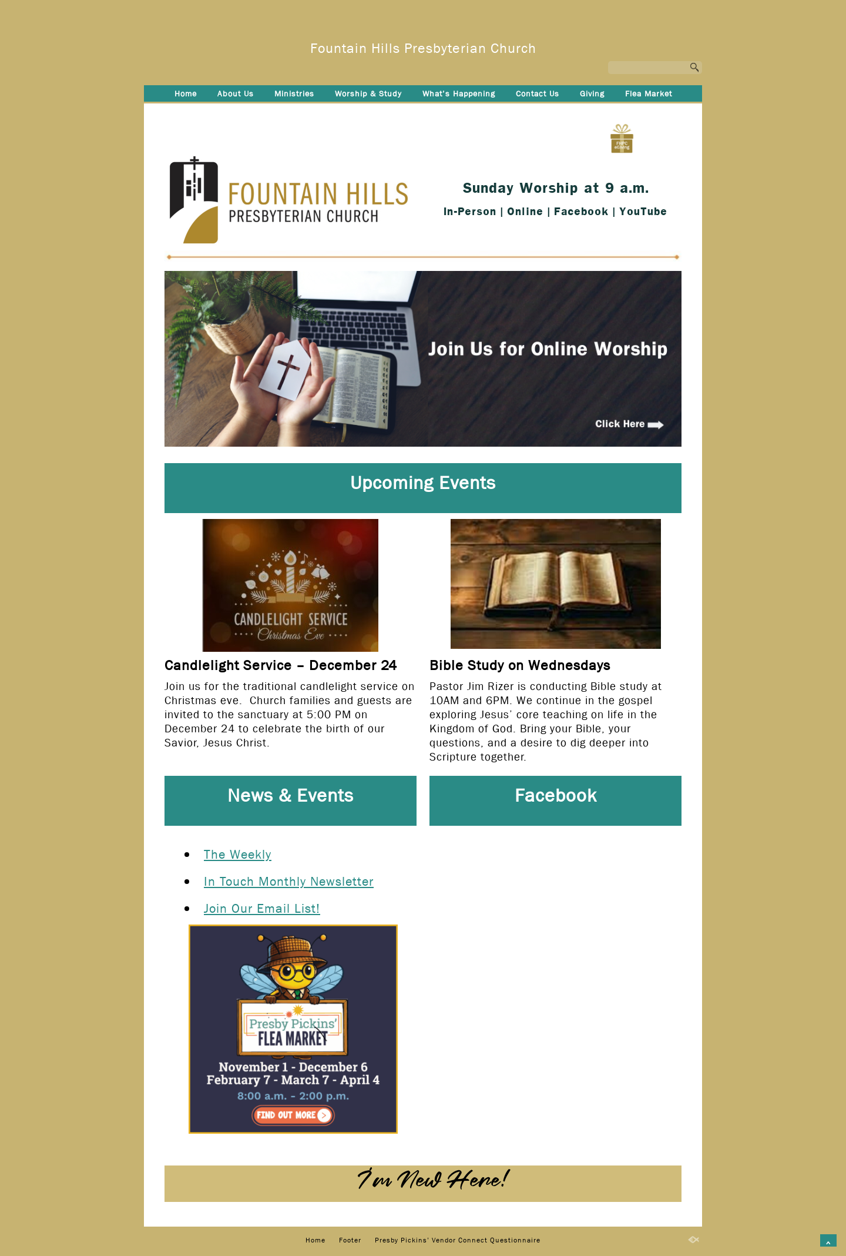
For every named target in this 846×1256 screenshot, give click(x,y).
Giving (592, 93)
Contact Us (537, 93)
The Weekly (237, 854)
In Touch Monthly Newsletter (289, 881)
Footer (318, 113)
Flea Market (648, 93)
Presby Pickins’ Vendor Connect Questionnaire (446, 113)
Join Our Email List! (262, 908)
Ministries (294, 93)
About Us (235, 93)
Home (185, 93)
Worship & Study (368, 93)
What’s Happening (458, 93)
